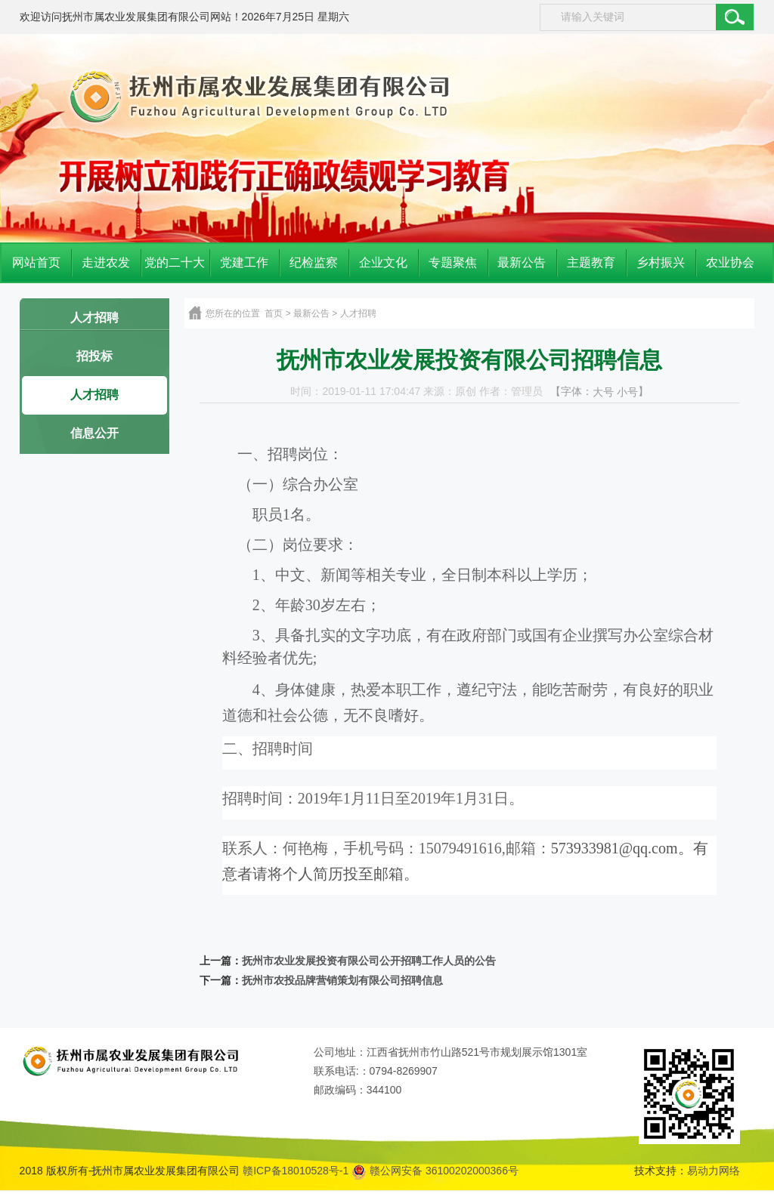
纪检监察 (313, 262)
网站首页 (36, 262)
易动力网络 (713, 1171)
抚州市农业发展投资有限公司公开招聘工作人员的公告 (369, 961)
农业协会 (730, 262)
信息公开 (94, 433)
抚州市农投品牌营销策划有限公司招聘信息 (342, 980)
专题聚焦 (453, 262)
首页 (274, 313)
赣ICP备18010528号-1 (295, 1171)
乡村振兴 (660, 262)
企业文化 (383, 262)
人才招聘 (94, 317)
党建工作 (244, 262)
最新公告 (521, 262)
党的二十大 (174, 262)
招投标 (94, 356)
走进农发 (106, 262)
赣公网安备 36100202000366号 (435, 1171)
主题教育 (591, 262)
